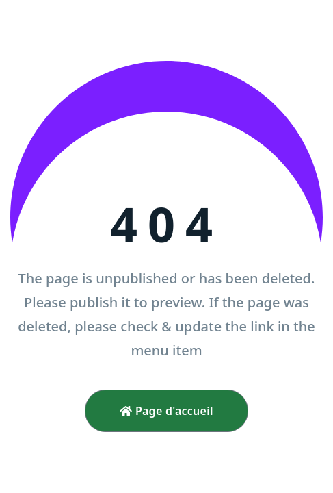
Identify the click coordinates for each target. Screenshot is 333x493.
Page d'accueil (166, 410)
